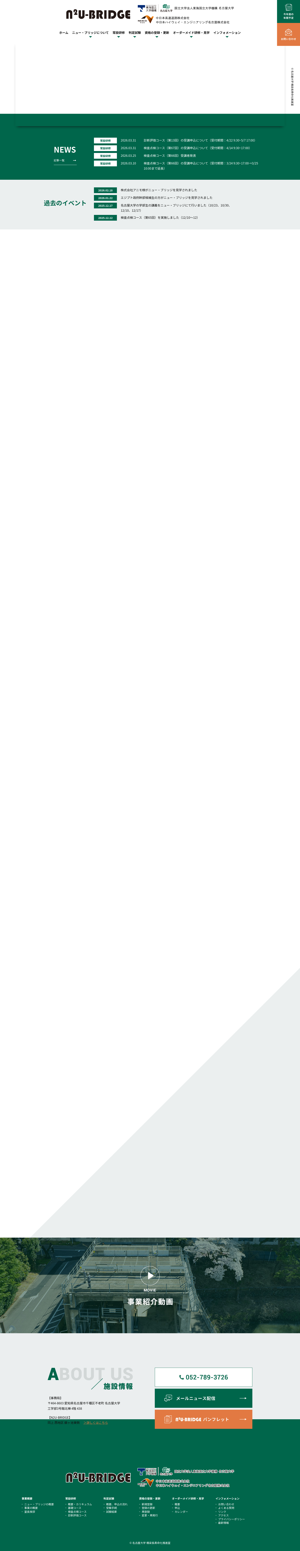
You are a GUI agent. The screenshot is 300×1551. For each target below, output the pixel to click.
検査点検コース (77, 1512)
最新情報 (223, 1523)
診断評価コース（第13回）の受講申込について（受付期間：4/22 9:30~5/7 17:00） (200, 140)
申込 (177, 1508)
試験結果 (111, 1512)
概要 (177, 1504)
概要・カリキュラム (80, 1504)
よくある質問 (226, 1508)
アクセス (223, 1515)
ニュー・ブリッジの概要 (39, 1504)
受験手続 (111, 1508)
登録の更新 (148, 1508)
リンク (222, 1512)
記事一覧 (59, 160)
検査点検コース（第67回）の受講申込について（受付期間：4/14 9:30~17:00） (198, 148)
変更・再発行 (150, 1515)
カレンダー (181, 1512)
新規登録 (147, 1504)
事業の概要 (31, 1508)
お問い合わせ (226, 1504)
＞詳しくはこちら (95, 1422)
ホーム (63, 32)
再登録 (146, 1512)
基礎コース (74, 1508)
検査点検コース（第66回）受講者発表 (170, 155)
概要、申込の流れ (117, 1504)
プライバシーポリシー (231, 1519)
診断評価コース (77, 1515)
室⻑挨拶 (29, 1512)
